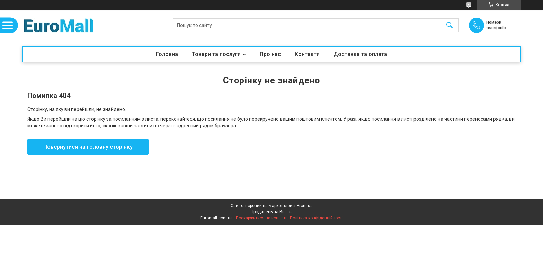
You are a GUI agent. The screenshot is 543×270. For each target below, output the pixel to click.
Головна (167, 54)
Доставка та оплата (360, 54)
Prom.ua (305, 205)
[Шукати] (449, 25)
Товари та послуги (216, 54)
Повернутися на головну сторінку (88, 147)
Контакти (307, 54)
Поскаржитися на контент (261, 218)
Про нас (270, 54)
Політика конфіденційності (316, 218)
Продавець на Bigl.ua (272, 211)
